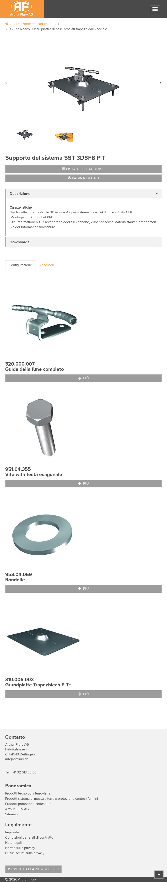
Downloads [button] (20, 242)
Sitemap (11, 814)
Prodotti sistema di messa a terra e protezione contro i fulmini (51, 798)
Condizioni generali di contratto (29, 837)
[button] (6, 82)
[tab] (83, 193)
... (54, 24)
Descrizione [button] (20, 193)
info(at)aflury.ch (16, 759)
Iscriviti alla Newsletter (33, 869)
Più (83, 378)
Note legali (13, 843)
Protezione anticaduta (31, 24)
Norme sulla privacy (20, 848)
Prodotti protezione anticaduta (28, 804)
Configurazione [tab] (20, 265)
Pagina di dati (83, 178)
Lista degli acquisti (83, 169)
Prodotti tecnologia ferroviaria (27, 793)
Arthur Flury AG (17, 809)
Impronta (12, 832)
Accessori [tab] (46, 265)
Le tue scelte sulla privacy (24, 853)
